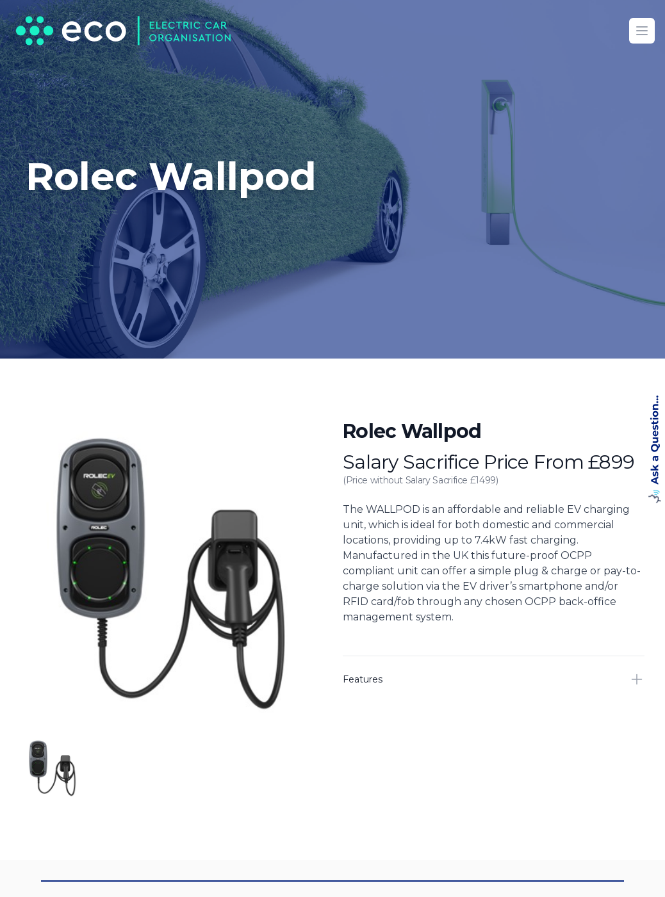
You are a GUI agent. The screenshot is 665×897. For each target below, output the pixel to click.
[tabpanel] (171, 571)
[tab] (53, 767)
